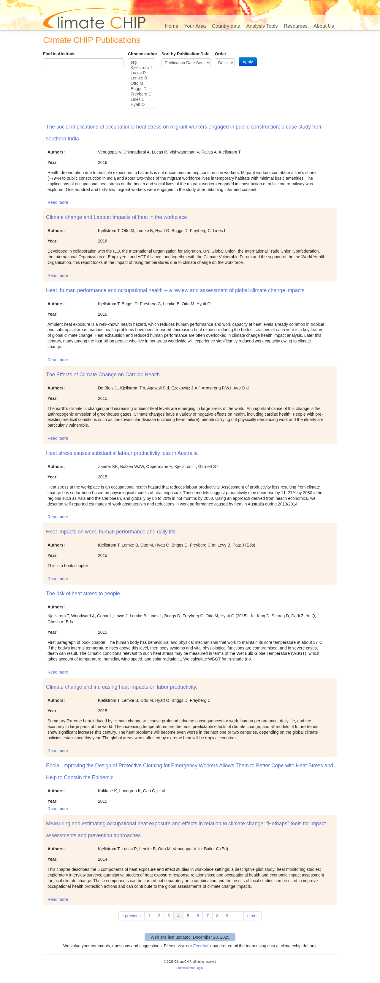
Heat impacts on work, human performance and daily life (111, 532)
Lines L (141, 99)
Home (171, 26)
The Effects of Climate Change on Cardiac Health (103, 375)
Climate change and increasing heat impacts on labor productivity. (121, 687)
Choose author (142, 53)
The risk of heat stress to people (83, 594)
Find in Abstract (59, 53)
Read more (58, 202)
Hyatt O (141, 104)
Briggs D (141, 89)
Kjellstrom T (141, 68)
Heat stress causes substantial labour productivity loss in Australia (122, 453)
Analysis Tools (262, 26)
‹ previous (131, 915)
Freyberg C (141, 94)
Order (220, 53)
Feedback (202, 945)
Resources (296, 26)
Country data (226, 26)
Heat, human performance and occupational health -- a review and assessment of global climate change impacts (175, 290)
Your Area (195, 26)
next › (252, 915)
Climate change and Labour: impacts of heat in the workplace (116, 217)
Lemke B (141, 78)
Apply (248, 62)
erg (141, 62)
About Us (324, 26)
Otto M (141, 83)
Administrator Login (190, 968)
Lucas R (141, 73)
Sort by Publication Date (186, 53)
